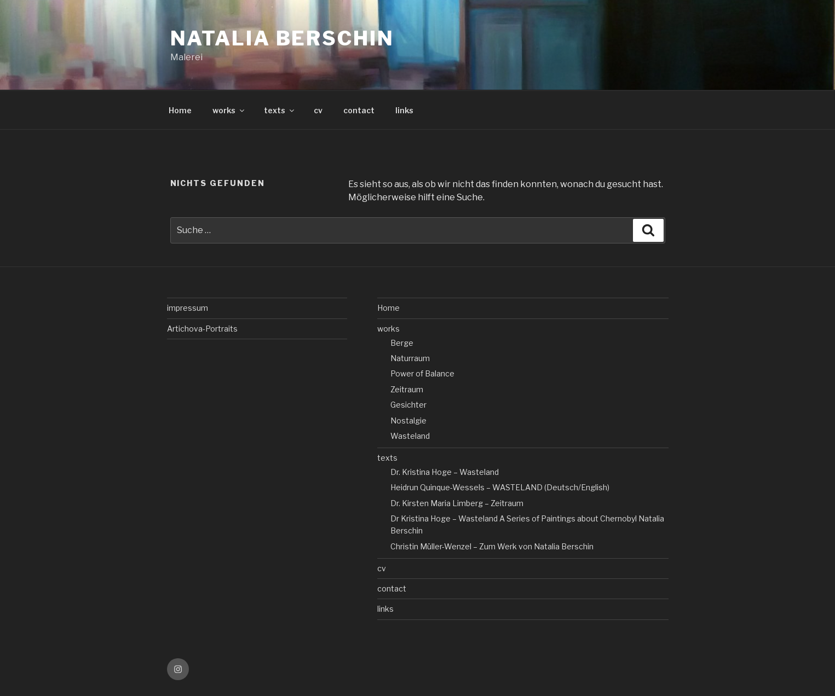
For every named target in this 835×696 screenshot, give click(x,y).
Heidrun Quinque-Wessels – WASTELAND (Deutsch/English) (499, 487)
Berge (401, 342)
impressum (187, 307)
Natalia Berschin (282, 38)
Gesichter (408, 404)
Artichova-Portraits (202, 328)
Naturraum (410, 358)
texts (280, 110)
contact (359, 110)
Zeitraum (406, 389)
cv (318, 110)
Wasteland (410, 435)
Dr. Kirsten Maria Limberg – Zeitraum (456, 503)
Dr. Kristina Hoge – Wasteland (444, 472)
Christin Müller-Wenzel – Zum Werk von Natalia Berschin (492, 546)
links (404, 110)
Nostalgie (408, 420)
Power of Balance (422, 373)
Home (180, 110)
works (229, 110)
